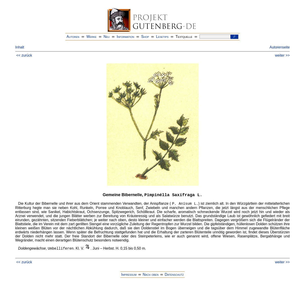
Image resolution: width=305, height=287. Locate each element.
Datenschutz (174, 274)
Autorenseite (279, 47)
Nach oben (150, 274)
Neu (107, 37)
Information (125, 37)
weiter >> (282, 55)
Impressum (129, 274)
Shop (145, 37)
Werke (91, 37)
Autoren (73, 37)
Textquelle (184, 37)
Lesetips (162, 37)
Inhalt (19, 47)
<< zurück (24, 55)
